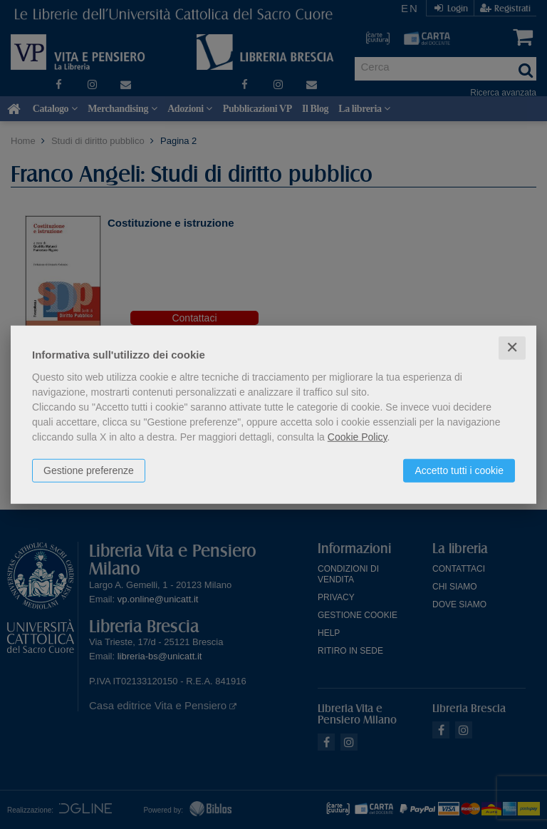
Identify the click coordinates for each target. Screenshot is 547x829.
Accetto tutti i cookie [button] (459, 470)
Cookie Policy (357, 437)
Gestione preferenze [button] (88, 470)
